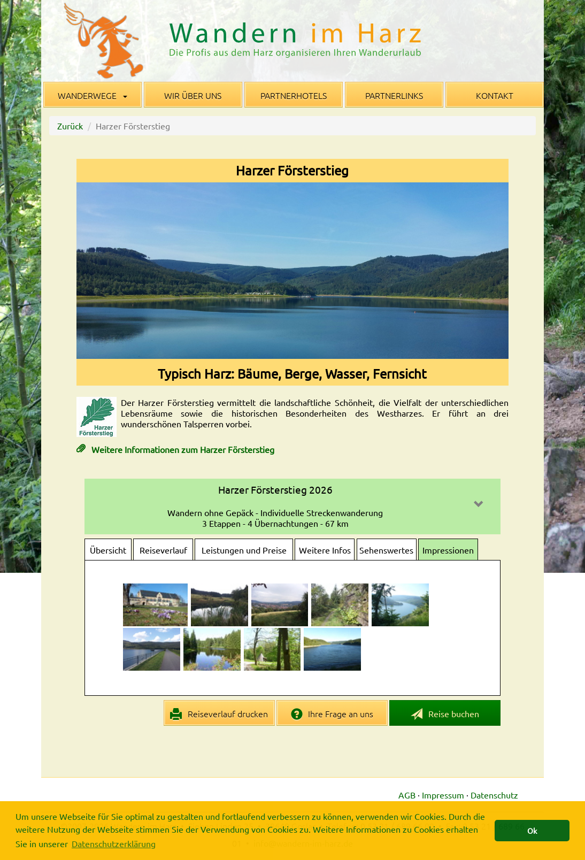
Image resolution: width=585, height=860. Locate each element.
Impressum (443, 794)
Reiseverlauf (163, 549)
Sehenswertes (386, 549)
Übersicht (108, 549)
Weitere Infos (325, 549)
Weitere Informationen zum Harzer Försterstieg (181, 449)
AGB (406, 794)
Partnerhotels (293, 95)
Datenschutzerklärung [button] (114, 843)
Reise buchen (445, 714)
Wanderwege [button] (92, 95)
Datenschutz (494, 794)
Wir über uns (192, 95)
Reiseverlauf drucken (219, 714)
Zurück (70, 125)
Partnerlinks (394, 95)
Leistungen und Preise (244, 549)
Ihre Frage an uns (332, 714)
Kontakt (494, 95)
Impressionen (448, 549)
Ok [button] (532, 830)
